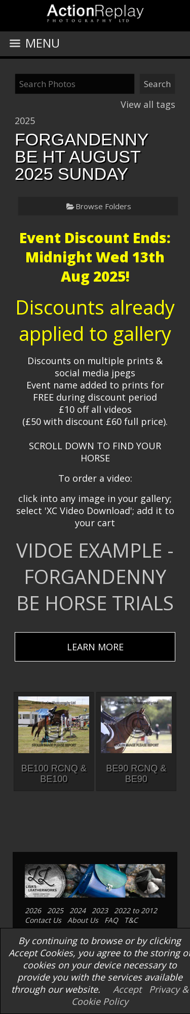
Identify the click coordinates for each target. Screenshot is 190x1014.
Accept (127, 989)
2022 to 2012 (135, 910)
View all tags (148, 104)
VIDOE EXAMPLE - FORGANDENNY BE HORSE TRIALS (95, 576)
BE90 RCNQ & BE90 (136, 773)
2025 (25, 120)
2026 (33, 910)
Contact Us (43, 920)
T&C (131, 920)
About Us (82, 920)
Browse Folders (103, 206)
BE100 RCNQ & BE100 (54, 773)
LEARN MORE (95, 647)
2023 (100, 910)
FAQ (111, 920)
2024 (77, 910)
